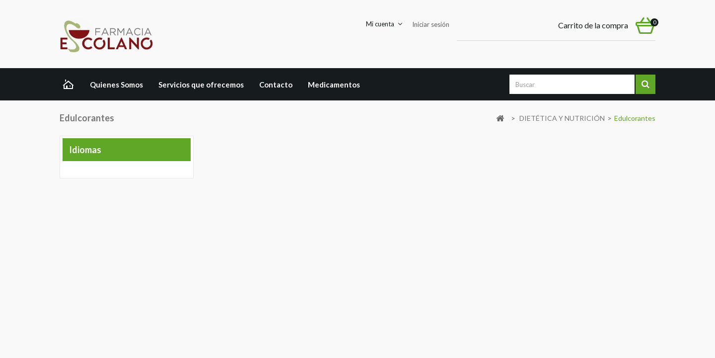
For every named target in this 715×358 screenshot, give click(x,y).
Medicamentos (334, 84)
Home (71, 85)
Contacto (275, 84)
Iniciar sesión (430, 24)
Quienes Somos (116, 84)
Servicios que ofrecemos (201, 84)
